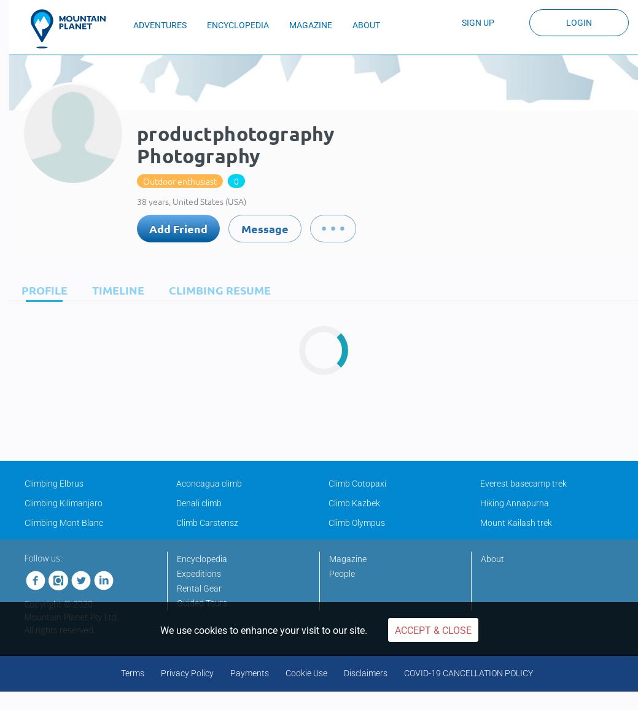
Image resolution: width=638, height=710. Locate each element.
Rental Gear (199, 588)
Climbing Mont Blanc (64, 523)
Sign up (478, 23)
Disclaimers (365, 673)
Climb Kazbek (354, 503)
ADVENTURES (160, 25)
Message (265, 229)
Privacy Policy (187, 673)
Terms (132, 673)
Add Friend (178, 229)
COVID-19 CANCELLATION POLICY (468, 673)
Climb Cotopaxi (357, 483)
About (492, 559)
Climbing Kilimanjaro (64, 503)
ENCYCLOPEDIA (238, 25)
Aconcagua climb (209, 483)
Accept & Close (433, 630)
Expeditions (199, 574)
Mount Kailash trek (516, 523)
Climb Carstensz (207, 523)
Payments (249, 673)
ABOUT (366, 25)
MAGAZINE (310, 25)
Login (579, 23)
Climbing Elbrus (54, 483)
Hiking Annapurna (514, 503)
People (342, 574)
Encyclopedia (202, 559)
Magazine (348, 559)
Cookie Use (306, 673)
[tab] (41, 290)
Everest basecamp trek (523, 483)
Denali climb (199, 503)
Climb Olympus (357, 523)
